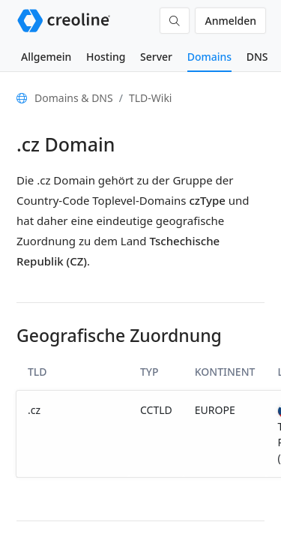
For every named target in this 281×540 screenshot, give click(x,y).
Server (156, 57)
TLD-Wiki (150, 98)
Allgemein (46, 57)
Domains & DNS (73, 98)
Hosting (105, 57)
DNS (257, 57)
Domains (209, 57)
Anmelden (230, 21)
